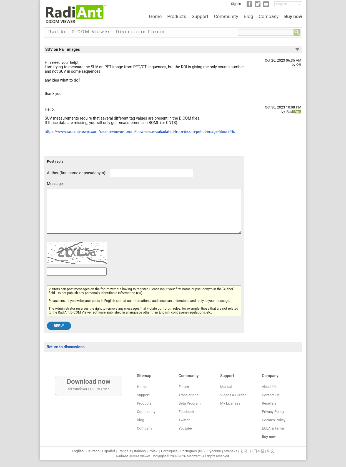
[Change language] (288, 4)
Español (108, 451)
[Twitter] (257, 6)
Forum (184, 387)
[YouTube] (266, 6)
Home (155, 16)
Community (226, 16)
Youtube (185, 428)
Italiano (140, 451)
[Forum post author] (151, 173)
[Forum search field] (266, 32)
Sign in (236, 4)
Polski (153, 451)
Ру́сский (214, 451)
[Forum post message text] (144, 215)
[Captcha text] (77, 280)
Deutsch (93, 451)
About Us (269, 387)
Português (169, 451)
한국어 (245, 451)
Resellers (269, 403)
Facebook (186, 412)
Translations (188, 395)
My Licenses (230, 403)
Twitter (184, 420)
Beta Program (189, 403)
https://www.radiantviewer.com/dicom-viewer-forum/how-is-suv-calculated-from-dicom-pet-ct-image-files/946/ (140, 131)
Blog (248, 16)
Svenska (230, 451)
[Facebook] (249, 6)
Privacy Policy (273, 412)
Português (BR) (192, 451)
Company (269, 16)
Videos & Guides (233, 395)
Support (200, 16)
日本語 (259, 451)
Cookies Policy (273, 420)
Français (124, 451)
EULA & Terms (273, 428)
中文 (270, 451)
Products (176, 16)
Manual (226, 387)
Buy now (293, 16)
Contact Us (271, 395)
